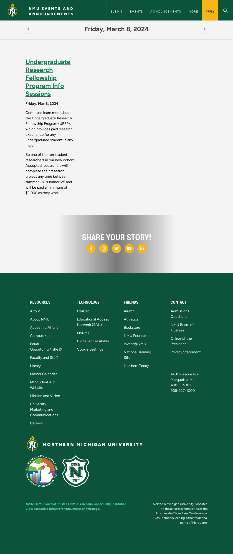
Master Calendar (43, 374)
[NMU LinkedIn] (142, 248)
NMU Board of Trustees (52, 504)
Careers (36, 423)
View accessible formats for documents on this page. (62, 508)
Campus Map (40, 335)
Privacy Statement (186, 352)
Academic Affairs (44, 327)
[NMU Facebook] (91, 248)
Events (136, 11)
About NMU (39, 319)
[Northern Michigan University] (12, 10)
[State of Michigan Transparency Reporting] (43, 471)
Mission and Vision (45, 396)
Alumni (129, 311)
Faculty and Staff (44, 357)
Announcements (165, 11)
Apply (210, 11)
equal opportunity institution (106, 504)
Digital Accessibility (93, 341)
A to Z (35, 311)
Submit (116, 11)
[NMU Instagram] (103, 248)
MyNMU (83, 333)
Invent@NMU (135, 344)
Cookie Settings (90, 349)
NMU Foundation (138, 335)
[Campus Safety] (77, 471)
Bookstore (132, 327)
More (193, 11)
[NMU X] (116, 248)
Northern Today (136, 366)
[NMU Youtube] (129, 248)
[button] (225, 9)
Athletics (131, 319)
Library (35, 366)
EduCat (83, 311)
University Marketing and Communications (44, 409)
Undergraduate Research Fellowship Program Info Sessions (48, 77)
